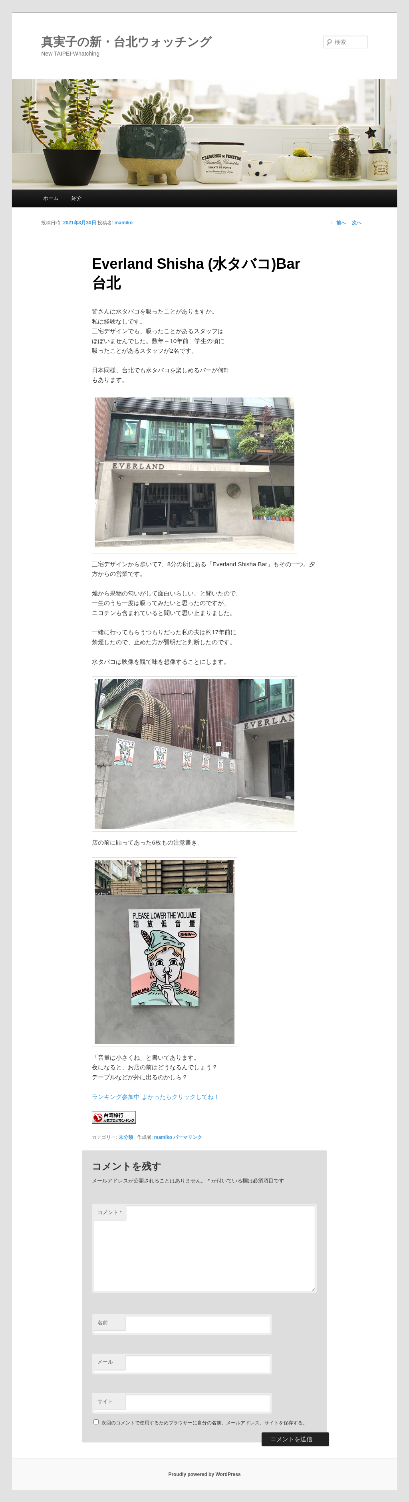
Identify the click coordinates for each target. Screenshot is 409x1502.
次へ (359, 223)
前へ (338, 223)
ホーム (51, 198)
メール (105, 1362)
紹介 (76, 198)
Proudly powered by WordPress (204, 1474)
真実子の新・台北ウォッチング (126, 41)
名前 (102, 1323)
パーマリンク (187, 1137)
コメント (109, 1212)
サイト (105, 1401)
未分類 (126, 1137)
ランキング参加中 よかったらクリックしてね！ (155, 1096)
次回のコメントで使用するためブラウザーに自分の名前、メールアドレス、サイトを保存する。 (204, 1423)
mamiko (124, 223)
